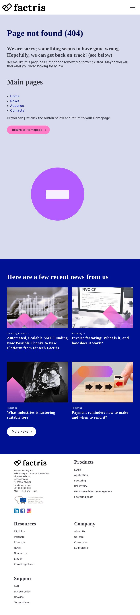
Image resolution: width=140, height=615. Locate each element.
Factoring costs (83, 496)
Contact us (81, 542)
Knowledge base (24, 564)
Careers (79, 536)
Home (15, 96)
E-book (18, 558)
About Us (79, 531)
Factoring (77, 333)
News (14, 101)
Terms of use (22, 602)
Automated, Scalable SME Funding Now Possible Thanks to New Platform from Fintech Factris (37, 343)
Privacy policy (22, 591)
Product (22, 333)
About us (17, 106)
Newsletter (20, 553)
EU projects (81, 547)
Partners (19, 536)
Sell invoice (81, 486)
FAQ (16, 586)
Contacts (17, 110)
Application (81, 475)
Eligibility (19, 531)
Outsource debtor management (93, 491)
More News (20, 431)
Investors (20, 542)
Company (12, 333)
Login (77, 469)
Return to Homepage (27, 130)
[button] (132, 6)
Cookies (19, 597)
